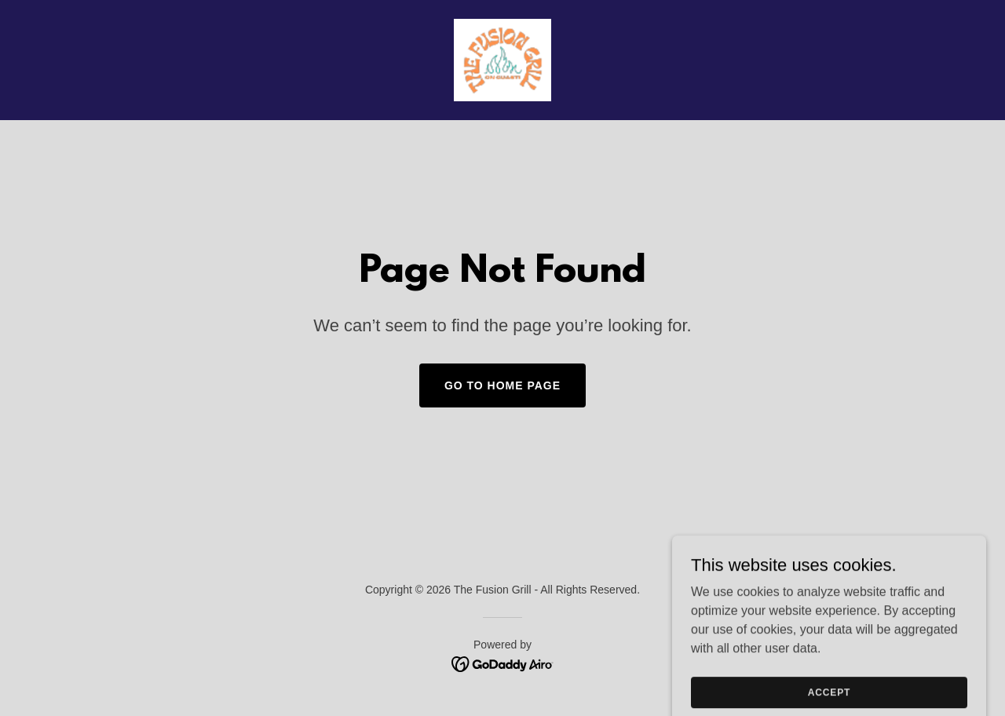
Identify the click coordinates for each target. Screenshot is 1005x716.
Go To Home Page (502, 385)
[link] (502, 59)
